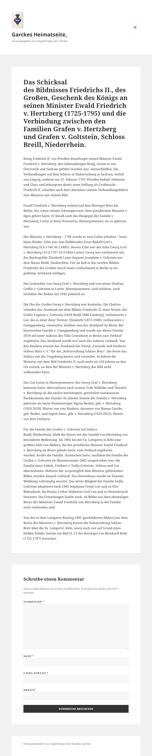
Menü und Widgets (135, 32)
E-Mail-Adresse (35, 673)
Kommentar (33, 602)
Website (29, 690)
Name (28, 656)
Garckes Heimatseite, (39, 34)
